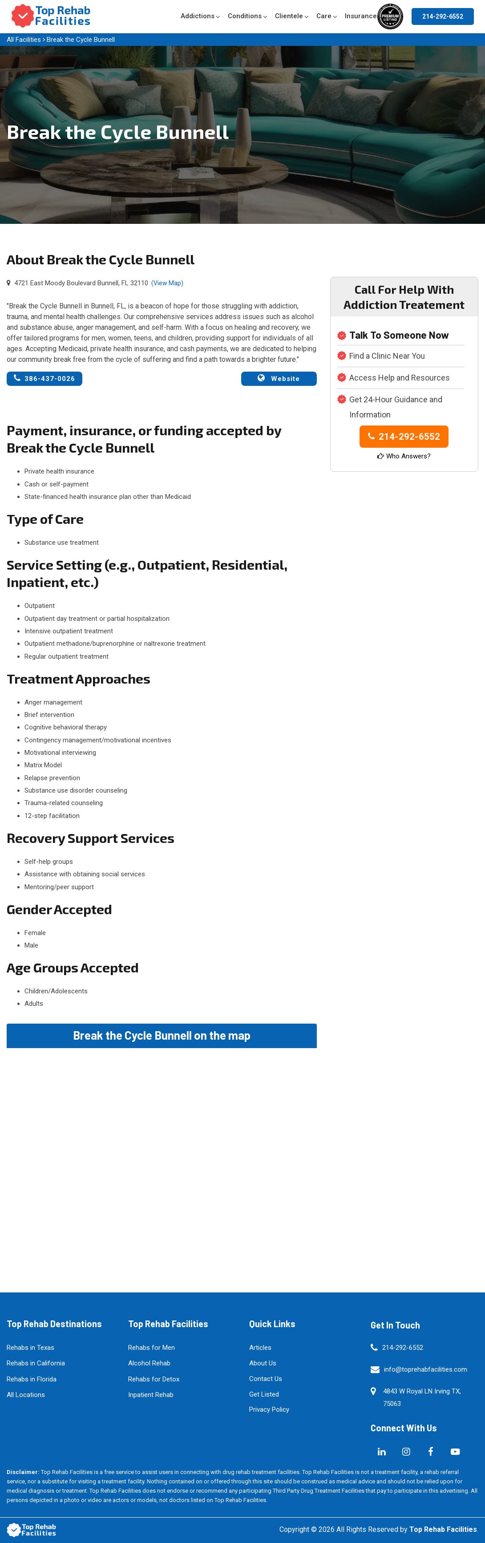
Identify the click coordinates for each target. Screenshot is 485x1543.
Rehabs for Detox (153, 1379)
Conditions (245, 16)
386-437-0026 (44, 378)
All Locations (26, 1395)
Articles (260, 1348)
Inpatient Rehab (151, 1395)
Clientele (289, 16)
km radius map (162, 1148)
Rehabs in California (36, 1363)
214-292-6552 (442, 16)
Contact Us (265, 1379)
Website (279, 378)
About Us (262, 1363)
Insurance (361, 16)
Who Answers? (404, 456)
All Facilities (24, 40)
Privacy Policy (269, 1409)
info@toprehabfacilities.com (425, 1369)
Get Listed (264, 1394)
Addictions (197, 16)
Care (323, 16)
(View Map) (167, 283)
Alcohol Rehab (149, 1363)
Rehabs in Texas (30, 1348)
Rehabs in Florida (32, 1379)
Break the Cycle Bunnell (81, 40)
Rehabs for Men (151, 1348)
